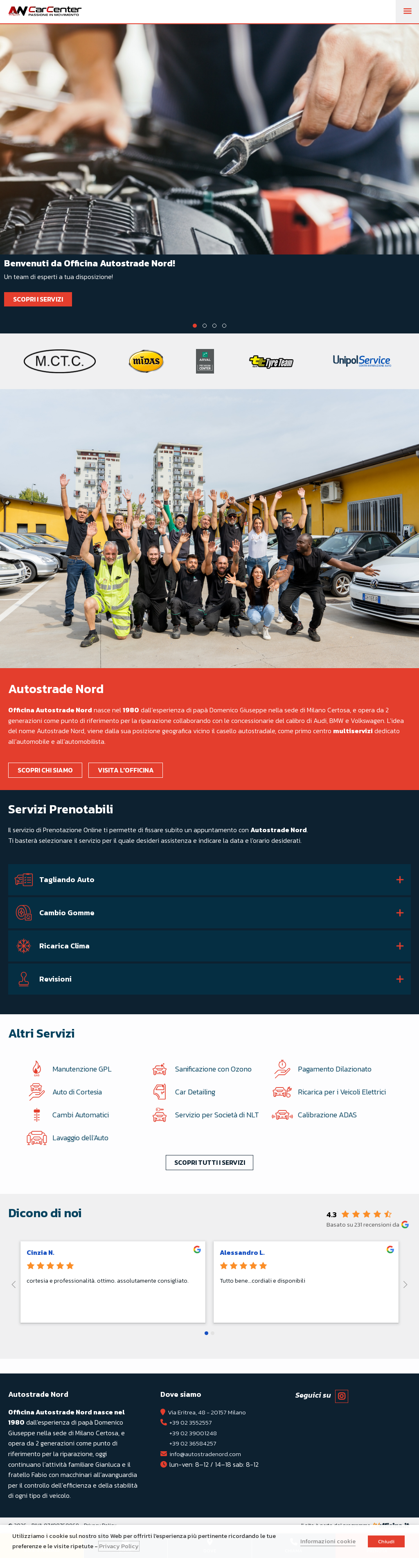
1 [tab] (195, 326)
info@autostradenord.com (206, 1454)
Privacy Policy (119, 1546)
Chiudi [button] (386, 1541)
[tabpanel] (209, 173)
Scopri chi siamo (46, 770)
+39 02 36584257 (194, 1443)
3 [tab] (214, 326)
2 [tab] (205, 326)
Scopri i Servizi (39, 299)
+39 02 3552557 (191, 1422)
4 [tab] (224, 326)
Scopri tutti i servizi (209, 1171)
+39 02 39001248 (194, 1433)
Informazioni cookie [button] (328, 1541)
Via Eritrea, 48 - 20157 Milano (210, 1412)
